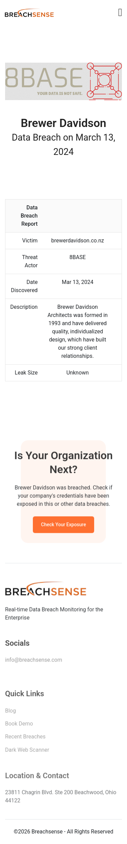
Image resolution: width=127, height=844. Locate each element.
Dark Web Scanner (27, 751)
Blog (10, 712)
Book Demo (19, 725)
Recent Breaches (25, 738)
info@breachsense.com (33, 661)
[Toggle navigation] (120, 12)
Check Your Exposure (63, 525)
